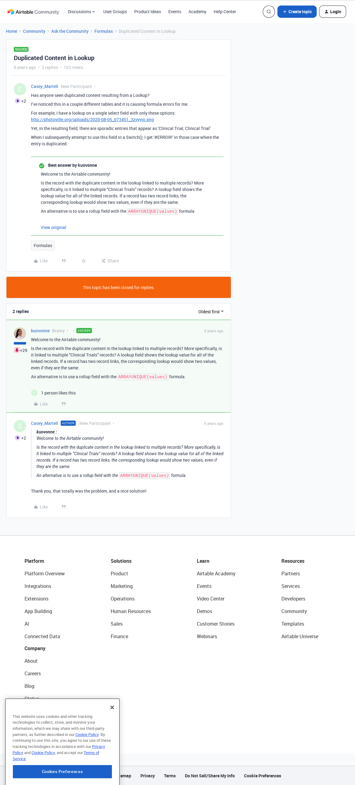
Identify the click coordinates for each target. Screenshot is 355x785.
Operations (123, 598)
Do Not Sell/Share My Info (210, 776)
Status (32, 698)
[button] (297, 12)
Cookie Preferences (262, 776)
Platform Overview (45, 573)
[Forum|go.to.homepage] (33, 12)
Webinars (207, 636)
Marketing (122, 586)
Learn (203, 561)
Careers (33, 673)
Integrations (38, 586)
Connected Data (42, 636)
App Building (38, 611)
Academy (197, 11)
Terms (170, 776)
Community (34, 31)
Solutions (121, 561)
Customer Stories (216, 623)
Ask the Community (70, 31)
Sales (117, 623)
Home (11, 31)
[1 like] (53, 393)
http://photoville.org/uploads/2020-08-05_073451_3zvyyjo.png (92, 119)
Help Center (225, 11)
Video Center (210, 598)
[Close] (112, 737)
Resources (292, 561)
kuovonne (40, 330)
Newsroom (36, 711)
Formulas (103, 31)
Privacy (147, 776)
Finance (119, 636)
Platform (34, 561)
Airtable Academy (216, 573)
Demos (204, 611)
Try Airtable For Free (46, 723)
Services (290, 586)
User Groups (115, 11)
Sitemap (123, 776)
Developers (293, 598)
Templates (292, 623)
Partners (290, 573)
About (31, 660)
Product (119, 573)
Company (35, 648)
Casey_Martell (44, 86)
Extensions (36, 598)
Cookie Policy (87, 764)
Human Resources (131, 611)
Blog (29, 686)
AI (27, 623)
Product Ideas (147, 11)
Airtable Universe (299, 636)
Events (174, 11)
